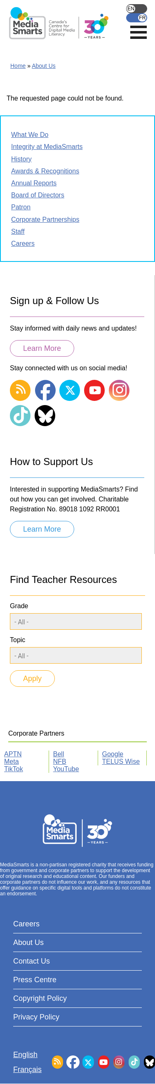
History (21, 159)
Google (113, 754)
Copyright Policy (40, 998)
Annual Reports (33, 183)
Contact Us (31, 961)
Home (18, 65)
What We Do (29, 134)
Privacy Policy (36, 1017)
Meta (11, 761)
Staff (18, 231)
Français (136, 17)
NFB (59, 761)
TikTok (13, 768)
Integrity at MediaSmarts (46, 146)
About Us (44, 65)
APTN (13, 754)
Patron (21, 207)
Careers (23, 243)
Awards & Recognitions (45, 171)
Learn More (42, 348)
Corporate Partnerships (45, 219)
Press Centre (34, 980)
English (136, 8)
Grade (19, 605)
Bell (58, 754)
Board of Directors (37, 195)
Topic (17, 639)
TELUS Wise (121, 761)
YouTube (66, 768)
